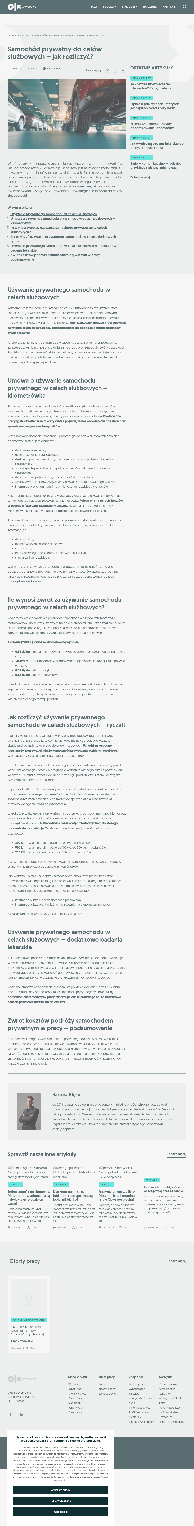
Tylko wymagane (60, 1501)
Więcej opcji (60, 1512)
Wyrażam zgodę (61, 1490)
